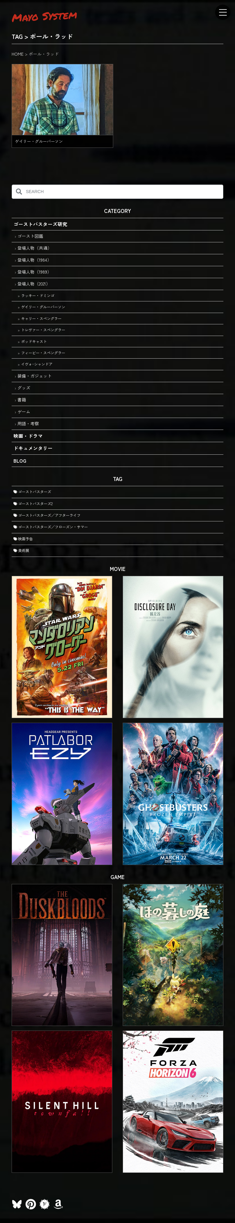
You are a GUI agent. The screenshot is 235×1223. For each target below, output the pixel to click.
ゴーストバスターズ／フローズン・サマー (50, 527)
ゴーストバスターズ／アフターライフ (46, 515)
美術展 (21, 550)
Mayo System (45, 16)
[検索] (19, 192)
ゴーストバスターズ (32, 491)
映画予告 (23, 539)
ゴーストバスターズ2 (33, 503)
